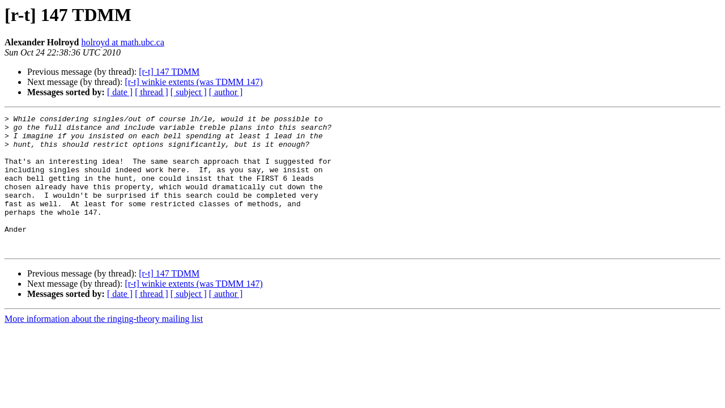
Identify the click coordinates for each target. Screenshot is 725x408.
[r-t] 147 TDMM (169, 71)
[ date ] (120, 92)
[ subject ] (188, 92)
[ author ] (226, 92)
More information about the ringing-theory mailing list (104, 346)
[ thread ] (151, 92)
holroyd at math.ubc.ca (122, 42)
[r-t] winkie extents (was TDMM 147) (193, 82)
